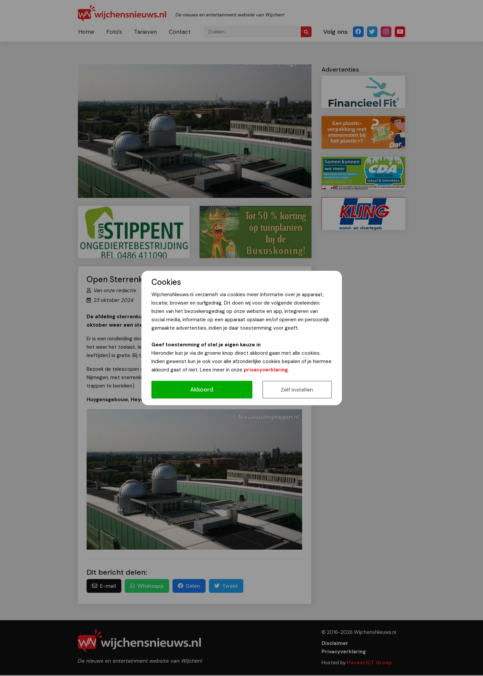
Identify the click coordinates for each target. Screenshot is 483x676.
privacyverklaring (266, 369)
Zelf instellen (297, 389)
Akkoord (201, 389)
